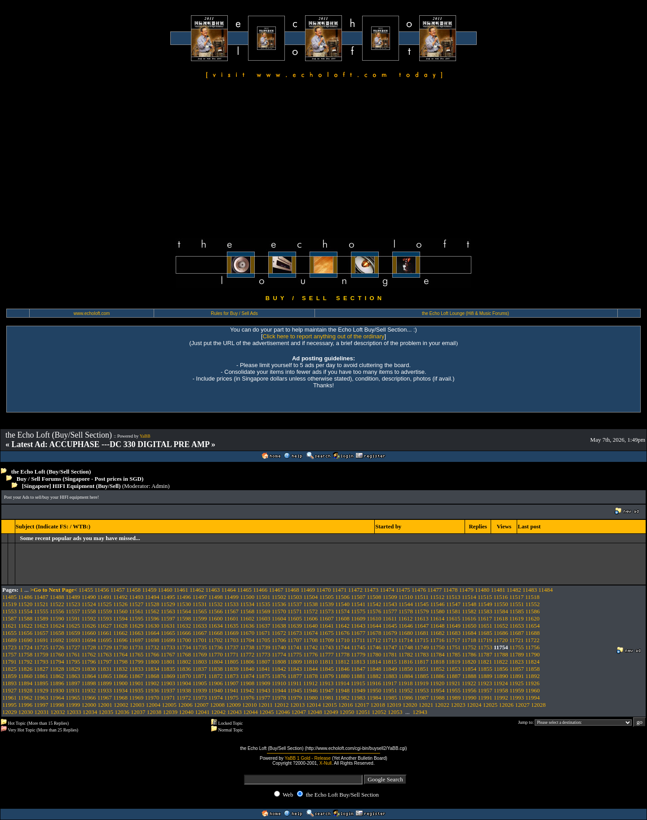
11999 (73, 704)
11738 (247, 647)
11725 (41, 647)
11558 (88, 611)
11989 (453, 697)
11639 (295, 625)
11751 (453, 647)
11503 (295, 597)
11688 (532, 632)
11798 (120, 661)
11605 (295, 618)
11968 (120, 697)
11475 (403, 589)
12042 (218, 712)
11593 (104, 618)
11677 (358, 632)
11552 (532, 604)
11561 (136, 611)
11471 (339, 589)
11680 (406, 632)
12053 (395, 712)
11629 (136, 625)
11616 (469, 618)
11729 (104, 647)
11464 (229, 589)
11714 (406, 640)
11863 (73, 676)
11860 (25, 676)
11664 (152, 632)
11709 (326, 640)
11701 (199, 640)
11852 (437, 668)
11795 (73, 661)
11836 (184, 668)
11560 (120, 611)
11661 (104, 632)
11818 (437, 661)
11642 (342, 625)
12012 (281, 704)
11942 (247, 690)
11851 (421, 668)
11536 (279, 604)
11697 (136, 640)
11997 (41, 704)
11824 (532, 661)
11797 (104, 661)
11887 (453, 676)
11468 (292, 589)
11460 (165, 589)
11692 (57, 640)
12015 (329, 704)
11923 (485, 683)
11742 (310, 647)
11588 (25, 618)
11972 (184, 697)
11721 (517, 640)
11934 (120, 690)
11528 (152, 604)
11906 (215, 683)
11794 (57, 661)
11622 (25, 625)
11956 (469, 690)
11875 (263, 676)
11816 (406, 661)
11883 (390, 676)
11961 (9, 697)
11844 (310, 668)
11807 (263, 661)
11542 (374, 604)
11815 (389, 661)
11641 (326, 625)
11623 (41, 625)
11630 (152, 625)
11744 (342, 647)
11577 (390, 611)
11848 (374, 668)
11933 (104, 690)
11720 (500, 640)
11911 (295, 683)
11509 (390, 597)
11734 (184, 647)
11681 (421, 632)
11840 (247, 668)
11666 (184, 632)
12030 (25, 712)
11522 (57, 604)
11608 (342, 618)
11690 (25, 640)
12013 (297, 704)
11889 (485, 676)
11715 (421, 640)
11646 (406, 625)
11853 (453, 668)
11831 (104, 668)
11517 (517, 597)
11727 (73, 647)
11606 (310, 618)
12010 (249, 704)
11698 (152, 640)
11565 (199, 611)
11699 (168, 640)
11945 (295, 690)
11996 (25, 704)
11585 (517, 611)
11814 (374, 661)
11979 (295, 697)
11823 (517, 661)
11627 (104, 625)
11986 (406, 697)
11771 (231, 654)
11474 (387, 589)
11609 (358, 618)
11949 (358, 690)
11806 (247, 661)
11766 (152, 654)
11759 (41, 654)
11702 (215, 640)
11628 (120, 625)
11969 (136, 697)
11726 (57, 647)
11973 (199, 697)
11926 (532, 683)
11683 (453, 632)
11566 (215, 611)
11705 (263, 640)
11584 (501, 611)
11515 (485, 597)
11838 (215, 668)
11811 (326, 661)
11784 (437, 654)
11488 (57, 597)
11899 (104, 683)
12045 (266, 712)
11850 (406, 668)
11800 (152, 661)
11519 (9, 604)
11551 (517, 604)
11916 (374, 683)
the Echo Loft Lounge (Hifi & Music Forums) (465, 313)
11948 (342, 690)
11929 (41, 690)
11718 (469, 640)
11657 (41, 632)
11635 (231, 625)
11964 (57, 697)
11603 (263, 618)
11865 (104, 676)
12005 (169, 704)
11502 (279, 597)
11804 (215, 661)
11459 (149, 589)
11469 (308, 589)
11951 (390, 690)
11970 (152, 697)
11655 (9, 632)
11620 (532, 618)
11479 (466, 589)
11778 (342, 654)
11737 (231, 647)
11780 (374, 654)
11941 (231, 690)
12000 (88, 704)
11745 (358, 647)
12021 (426, 704)
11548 (469, 604)
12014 (313, 704)
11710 (342, 640)
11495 (168, 597)
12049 (331, 712)
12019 (393, 704)
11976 (247, 697)
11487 (41, 597)
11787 (485, 654)
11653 (517, 625)
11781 (390, 654)
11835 (168, 668)
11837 (199, 668)
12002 (121, 704)
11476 (419, 589)
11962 (25, 697)
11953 (421, 690)
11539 (326, 604)
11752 (469, 647)
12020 (410, 704)
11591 (73, 618)
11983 (358, 697)
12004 (153, 704)
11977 (263, 697)
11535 (263, 604)
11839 (231, 668)
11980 (310, 697)
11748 (406, 647)
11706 (279, 640)
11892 (532, 676)
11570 (279, 611)
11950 (374, 690)
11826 (25, 668)
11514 (469, 597)
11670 (247, 632)
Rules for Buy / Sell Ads (234, 313)
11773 (263, 654)
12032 (57, 712)
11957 (485, 690)
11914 (342, 683)
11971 (168, 697)
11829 (73, 668)
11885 (421, 676)
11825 (9, 668)
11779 (358, 654)
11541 (358, 604)
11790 (532, 654)
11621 (9, 625)
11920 (437, 683)
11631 (168, 625)
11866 (120, 676)
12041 (202, 712)
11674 (310, 632)
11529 (168, 604)
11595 (136, 618)
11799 (136, 661)
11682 (437, 632)
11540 (342, 604)
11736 (215, 647)
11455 (86, 589)
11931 (73, 690)
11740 (279, 647)
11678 (374, 632)
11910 (279, 683)
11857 (517, 668)
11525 (104, 604)
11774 (279, 654)
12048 (314, 712)
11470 (323, 589)
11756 (532, 647)
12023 (458, 704)
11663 (136, 632)
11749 (421, 647)
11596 (152, 618)
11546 (437, 604)
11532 (215, 604)
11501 (263, 597)
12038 (154, 712)
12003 (137, 704)
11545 (421, 604)
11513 (453, 597)
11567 (231, 611)
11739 (263, 647)
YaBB (145, 436)
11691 (41, 640)
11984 (374, 697)
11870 (184, 676)
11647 (421, 625)
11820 (469, 661)
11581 (453, 611)
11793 (41, 661)
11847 (358, 668)
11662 (120, 632)
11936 (152, 690)
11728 (88, 647)
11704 (247, 640)
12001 (104, 704)
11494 (152, 597)
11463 (212, 589)
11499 (231, 597)
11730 (120, 647)
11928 (25, 690)
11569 (263, 611)
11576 (374, 611)
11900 (120, 683)
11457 (118, 589)
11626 (88, 625)
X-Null (325, 763)
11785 (453, 654)
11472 (355, 589)
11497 (199, 597)
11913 (326, 683)
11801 (168, 661)
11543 (390, 604)
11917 (389, 683)
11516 (500, 597)
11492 (120, 597)
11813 (358, 661)
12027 (522, 704)
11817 (421, 661)
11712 (374, 640)
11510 (406, 597)
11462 (197, 589)
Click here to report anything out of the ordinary (324, 336)
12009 (233, 704)
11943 (263, 690)
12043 (234, 712)
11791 (9, 661)
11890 (501, 676)
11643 (358, 625)
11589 (41, 618)
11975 (231, 697)
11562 (152, 611)
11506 (342, 597)
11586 (532, 611)
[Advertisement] (323, 160)
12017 (362, 704)
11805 (231, 661)
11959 (517, 690)
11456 (101, 589)
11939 (199, 690)
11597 (168, 618)
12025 (490, 704)
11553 (9, 611)
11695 (104, 640)
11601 (231, 618)
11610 (374, 618)
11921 (453, 683)
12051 (363, 712)
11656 (25, 632)
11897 (73, 683)
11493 (136, 597)
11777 (326, 654)
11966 (88, 697)
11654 (532, 625)
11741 (295, 647)
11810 (310, 661)
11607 (326, 618)
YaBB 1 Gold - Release (307, 758)
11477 (434, 589)
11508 (374, 597)
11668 (215, 632)
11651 (485, 625)
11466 (260, 589)
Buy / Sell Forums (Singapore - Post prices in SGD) (80, 478)
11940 (215, 690)
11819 (453, 661)
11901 (136, 683)
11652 (501, 625)
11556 (57, 611)
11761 (73, 654)
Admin (159, 486)
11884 (406, 676)
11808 (279, 661)
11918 (406, 683)
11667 (199, 632)
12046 (282, 712)
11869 (168, 676)
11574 (342, 611)
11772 (247, 654)
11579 (421, 611)
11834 (152, 668)
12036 (122, 712)
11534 (247, 604)
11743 (326, 647)
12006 (185, 704)
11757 (9, 654)
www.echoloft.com (92, 313)
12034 (90, 712)
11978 (279, 697)
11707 (295, 640)
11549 (485, 604)
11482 (514, 589)
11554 (25, 611)
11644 (374, 625)
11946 (310, 690)
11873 (231, 676)
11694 (88, 640)
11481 (498, 589)
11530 (184, 604)
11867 (136, 676)
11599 (199, 618)
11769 (199, 654)
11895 (41, 683)
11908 (247, 683)
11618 (500, 618)
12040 (186, 712)
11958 (501, 690)
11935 (136, 690)
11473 (371, 589)
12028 (538, 704)
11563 (168, 611)
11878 (310, 676)
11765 (136, 654)
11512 (437, 597)
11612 (406, 618)
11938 (184, 690)
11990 (469, 697)
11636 (247, 625)
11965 (73, 697)
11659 (73, 632)
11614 (437, 618)
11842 (279, 668)
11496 (184, 597)
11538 (310, 604)
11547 (453, 604)
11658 (57, 632)
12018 (377, 704)
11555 (41, 611)
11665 (168, 632)
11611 (390, 618)
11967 (104, 697)
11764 (120, 654)
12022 (441, 704)
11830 (88, 668)
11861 (41, 676)
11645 (390, 625)
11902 (152, 683)
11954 (437, 690)
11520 (25, 604)
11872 (215, 676)
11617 (485, 618)
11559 (104, 611)
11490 (88, 597)
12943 (419, 712)
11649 (453, 625)
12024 (474, 704)
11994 (532, 697)
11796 (88, 661)
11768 (184, 654)
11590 (57, 618)
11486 (25, 597)
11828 (57, 668)
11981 (326, 697)
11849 (390, 668)
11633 (199, 625)
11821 (485, 661)
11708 (310, 640)
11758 (25, 654)
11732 (152, 647)
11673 (295, 632)
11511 (421, 597)
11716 (437, 640)
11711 (358, 640)
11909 (263, 683)
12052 (379, 712)
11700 (184, 640)
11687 (517, 632)
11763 (104, 654)
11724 (25, 647)
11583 (485, 611)
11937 (168, 690)
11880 (342, 676)
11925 (517, 683)
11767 (168, 654)
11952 (406, 690)
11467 (276, 589)
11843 (295, 668)
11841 (263, 668)
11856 (501, 668)
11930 (57, 690)
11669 (231, 632)
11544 (406, 604)
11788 (501, 654)
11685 (485, 632)
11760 (57, 654)
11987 (421, 697)
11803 (199, 661)
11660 (88, 632)
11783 (421, 654)
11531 (199, 604)
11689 (9, 640)
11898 (88, 683)
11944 (279, 690)
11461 (181, 589)
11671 (263, 632)
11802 (184, 661)
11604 (279, 618)
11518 (532, 597)
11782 (406, 654)
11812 (342, 661)
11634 (215, 625)
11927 (9, 690)
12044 (250, 712)
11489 (73, 597)
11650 (469, 625)
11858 (532, 668)
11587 (9, 618)
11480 (482, 589)
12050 (347, 712)
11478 (450, 589)
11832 (120, 668)
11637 (263, 625)
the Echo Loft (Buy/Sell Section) (51, 471)
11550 (501, 604)
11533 (231, 604)
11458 (133, 589)
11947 (326, 690)
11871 (199, 676)
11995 (9, 704)
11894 (25, 683)
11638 (279, 625)
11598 (184, 618)
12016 (345, 704)
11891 (517, 676)
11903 (168, 683)
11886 (437, 676)
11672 (279, 632)
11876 (279, 676)
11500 (247, 597)
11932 (88, 690)
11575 (358, 611)
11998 (57, 704)
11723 (9, 647)
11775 (295, 654)
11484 (545, 589)
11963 (41, 697)
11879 (326, 676)
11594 (120, 618)
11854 (469, 668)
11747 (390, 647)
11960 (532, 690)
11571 (295, 611)
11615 (453, 618)
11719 (485, 640)
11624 (57, 625)
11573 (326, 611)
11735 (199, 647)
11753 (485, 647)
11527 (136, 604)
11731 (136, 647)
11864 (88, 676)
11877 (295, 676)
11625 (73, 625)
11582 (469, 611)
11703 (231, 640)
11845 (326, 668)
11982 (342, 697)
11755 (517, 647)
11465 (244, 589)
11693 (73, 640)
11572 (310, 611)
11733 (168, 647)
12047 (299, 712)
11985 (390, 697)
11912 (310, 683)
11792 (25, 661)
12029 (9, 712)
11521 (41, 604)
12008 (217, 704)
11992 (501, 697)
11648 (437, 625)
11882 (374, 676)
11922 (469, 683)
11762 (88, 654)
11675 (326, 632)
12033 (73, 712)
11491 (104, 597)
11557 (73, 611)
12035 (106, 712)
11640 (310, 625)
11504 (310, 597)
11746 (374, 647)
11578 (406, 611)
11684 (469, 632)
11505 (326, 597)
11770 (215, 654)
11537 (295, 604)
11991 (485, 697)
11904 (184, 683)
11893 (9, 683)
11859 (9, 676)
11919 (421, 683)
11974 (215, 697)
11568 (247, 611)
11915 (358, 683)
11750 (437, 647)
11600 (215, 618)
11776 (310, 654)
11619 (517, 618)
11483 (530, 589)
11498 (215, 597)
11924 (500, 683)
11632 (184, 625)
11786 (469, 654)
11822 (500, 661)
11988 (437, 697)
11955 (453, 690)
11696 (120, 640)
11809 (295, 661)
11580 (437, 611)
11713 (389, 640)
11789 (517, 654)
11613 (421, 618)
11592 (88, 618)
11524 (88, 604)
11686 (501, 632)
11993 (517, 697)
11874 (247, 676)
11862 (57, 676)
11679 (390, 632)
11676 (342, 632)
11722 (532, 640)
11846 (342, 668)
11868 (152, 676)
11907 (231, 683)
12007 (201, 704)
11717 (453, 640)
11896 (57, 683)
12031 (42, 712)
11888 (469, 676)
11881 (358, 676)
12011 (265, 704)
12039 (170, 712)
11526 (120, 604)
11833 (136, 668)
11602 (247, 618)
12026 (506, 704)
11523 (73, 604)
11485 (9, 597)
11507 (358, 597)
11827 (41, 668)
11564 (184, 611)
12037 (138, 712)
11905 (199, 683)
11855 (485, 668)
